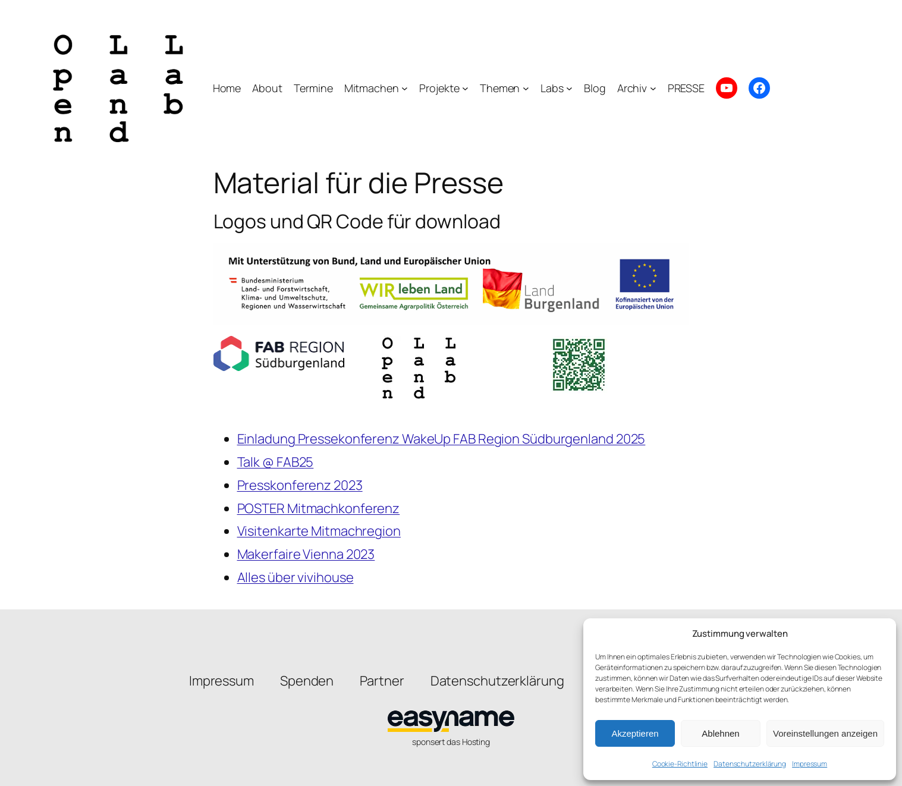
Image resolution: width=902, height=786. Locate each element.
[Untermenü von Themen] (526, 88)
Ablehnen (720, 733)
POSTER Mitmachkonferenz (318, 508)
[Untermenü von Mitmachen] (404, 88)
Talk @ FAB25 (275, 462)
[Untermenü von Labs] (569, 88)
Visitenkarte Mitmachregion (319, 531)
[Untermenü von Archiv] (653, 88)
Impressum (809, 764)
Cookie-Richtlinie (680, 764)
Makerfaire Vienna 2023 (306, 554)
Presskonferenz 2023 (300, 485)
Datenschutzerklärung (750, 764)
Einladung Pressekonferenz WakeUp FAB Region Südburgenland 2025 (441, 439)
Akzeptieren (634, 733)
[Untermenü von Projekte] (465, 88)
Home (227, 88)
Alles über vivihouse (295, 577)
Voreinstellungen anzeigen (825, 733)
